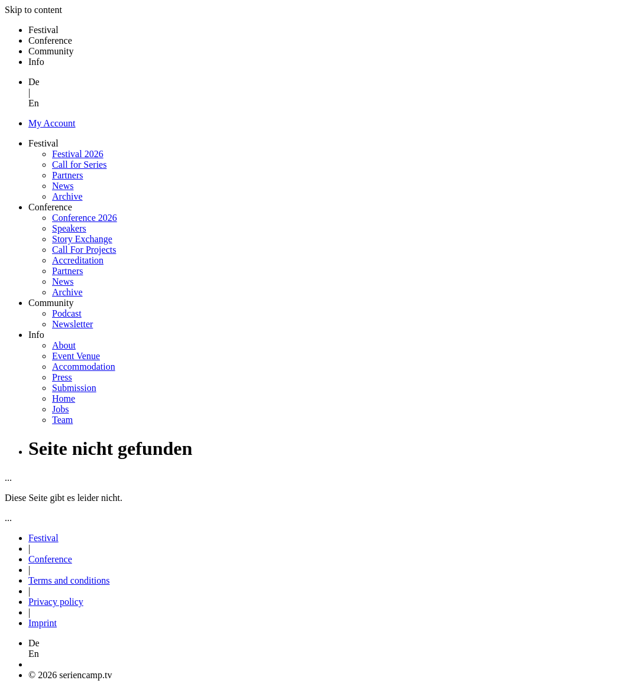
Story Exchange (82, 239)
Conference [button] (50, 40)
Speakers (69, 228)
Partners (67, 175)
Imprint (42, 623)
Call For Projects (84, 250)
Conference (50, 559)
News (62, 186)
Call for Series (79, 165)
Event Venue (76, 356)
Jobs (60, 409)
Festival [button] (43, 30)
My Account (52, 123)
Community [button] (50, 51)
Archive (67, 196)
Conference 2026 (84, 218)
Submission (74, 388)
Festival (43, 538)
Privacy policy (55, 602)
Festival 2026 (77, 154)
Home (63, 398)
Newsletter (72, 324)
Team (62, 420)
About (64, 345)
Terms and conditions (69, 580)
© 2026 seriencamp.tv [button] (70, 675)
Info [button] (36, 62)
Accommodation (83, 367)
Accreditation (77, 260)
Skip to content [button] (33, 10)
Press (62, 377)
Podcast (67, 313)
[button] (325, 648)
